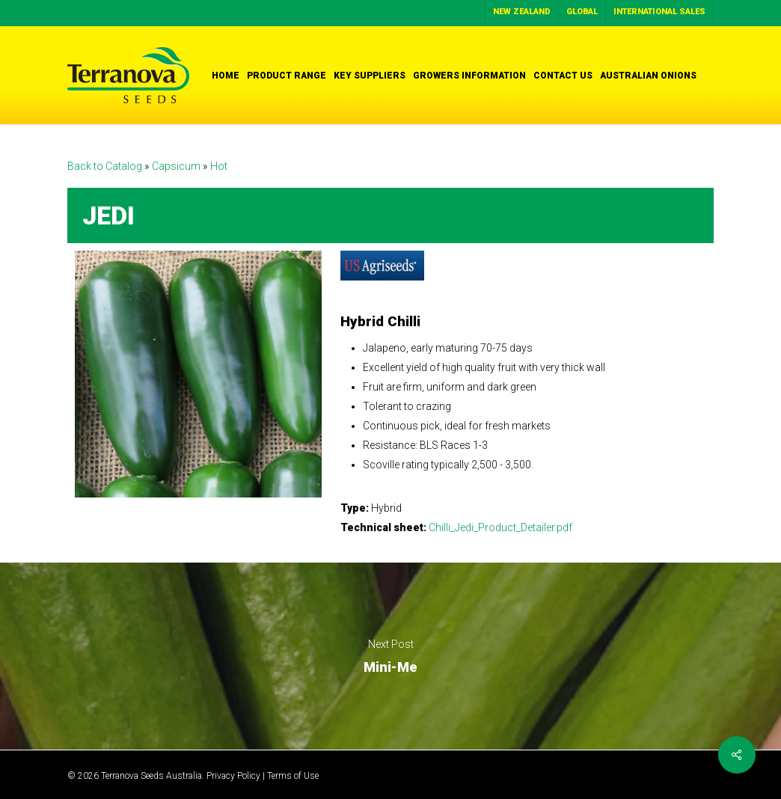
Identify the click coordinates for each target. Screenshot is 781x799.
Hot (218, 166)
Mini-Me (390, 656)
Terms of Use (293, 776)
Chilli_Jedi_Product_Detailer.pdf (500, 527)
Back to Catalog (105, 166)
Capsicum (177, 166)
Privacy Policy (233, 776)
